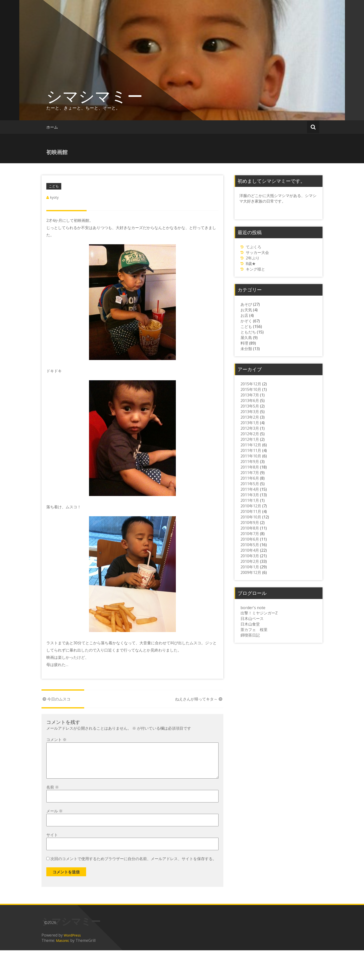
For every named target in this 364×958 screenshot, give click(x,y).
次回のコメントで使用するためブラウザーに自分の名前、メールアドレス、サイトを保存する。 (133, 866)
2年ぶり (253, 258)
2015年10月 (250, 389)
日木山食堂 (250, 624)
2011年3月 (249, 494)
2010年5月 (249, 544)
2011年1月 (249, 500)
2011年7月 (249, 472)
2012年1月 (249, 439)
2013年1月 (249, 422)
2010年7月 (249, 533)
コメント (56, 739)
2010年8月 (249, 528)
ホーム (52, 127)
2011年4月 (249, 489)
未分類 (246, 348)
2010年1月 (249, 567)
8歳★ (251, 263)
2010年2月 (249, 561)
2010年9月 (249, 522)
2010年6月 (249, 539)
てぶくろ (253, 247)
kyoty (54, 197)
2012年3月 (249, 428)
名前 (52, 794)
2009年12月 (250, 572)
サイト (52, 842)
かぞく (246, 321)
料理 (244, 343)
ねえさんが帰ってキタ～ (199, 699)
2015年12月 (250, 384)
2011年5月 (249, 483)
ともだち (248, 332)
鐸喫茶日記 (250, 635)
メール (54, 818)
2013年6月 (249, 400)
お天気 (246, 310)
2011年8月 (249, 467)
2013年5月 (249, 406)
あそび (246, 304)
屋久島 (246, 337)
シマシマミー (94, 96)
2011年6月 (249, 478)
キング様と (255, 269)
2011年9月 (249, 461)
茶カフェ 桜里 (254, 629)
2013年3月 (249, 411)
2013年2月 (249, 417)
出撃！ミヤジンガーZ (259, 613)
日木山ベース (252, 618)
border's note (252, 607)
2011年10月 (250, 456)
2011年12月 (250, 445)
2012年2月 (249, 433)
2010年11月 (250, 511)
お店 (244, 315)
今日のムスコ (55, 699)
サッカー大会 (257, 252)
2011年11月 (250, 450)
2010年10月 (250, 517)
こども (54, 186)
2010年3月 (249, 555)
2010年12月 (250, 506)
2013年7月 (249, 395)
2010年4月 (249, 550)
